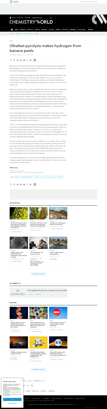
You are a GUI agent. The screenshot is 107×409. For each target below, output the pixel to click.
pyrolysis (60, 177)
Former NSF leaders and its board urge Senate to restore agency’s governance (58, 353)
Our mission (26, 398)
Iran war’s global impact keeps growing (56, 253)
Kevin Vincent (17, 231)
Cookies (28, 391)
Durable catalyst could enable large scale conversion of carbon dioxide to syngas (19, 255)
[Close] (21, 380)
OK (12, 399)
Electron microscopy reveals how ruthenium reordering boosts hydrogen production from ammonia (19, 225)
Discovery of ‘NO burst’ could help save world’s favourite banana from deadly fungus (38, 224)
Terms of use (35, 391)
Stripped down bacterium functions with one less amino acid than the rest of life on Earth (18, 325)
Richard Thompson (17, 54)
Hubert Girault (50, 77)
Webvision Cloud (94, 407)
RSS (43, 380)
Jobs (24, 33)
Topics (25, 380)
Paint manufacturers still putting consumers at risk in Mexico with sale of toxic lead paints (38, 325)
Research (13, 221)
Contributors (37, 380)
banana (17, 177)
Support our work (79, 398)
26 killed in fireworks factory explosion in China (19, 352)
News (11, 41)
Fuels (43, 177)
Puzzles (36, 33)
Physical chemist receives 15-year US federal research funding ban (58, 324)
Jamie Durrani (17, 261)
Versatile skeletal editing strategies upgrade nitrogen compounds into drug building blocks (38, 354)
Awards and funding (56, 398)
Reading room (30, 33)
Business (13, 350)
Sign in (31, 294)
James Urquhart (57, 228)
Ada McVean (36, 230)
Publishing (81, 1)
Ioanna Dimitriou (45, 129)
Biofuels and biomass (27, 177)
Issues (29, 380)
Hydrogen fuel (51, 177)
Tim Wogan (16, 331)
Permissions (52, 391)
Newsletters (19, 33)
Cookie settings (12, 403)
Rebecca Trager (57, 330)
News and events (36, 398)
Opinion (32, 250)
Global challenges (68, 398)
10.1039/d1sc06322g (37, 172)
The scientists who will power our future (36, 253)
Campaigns (46, 398)
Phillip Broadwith (53, 259)
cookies (75, 404)
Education (87, 1)
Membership (94, 1)
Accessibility (43, 391)
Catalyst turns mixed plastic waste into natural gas (57, 223)
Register (20, 17)
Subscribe (28, 17)
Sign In (14, 17)
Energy (37, 177)
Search (51, 17)
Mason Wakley (37, 331)
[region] (12, 393)
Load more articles (38, 274)
